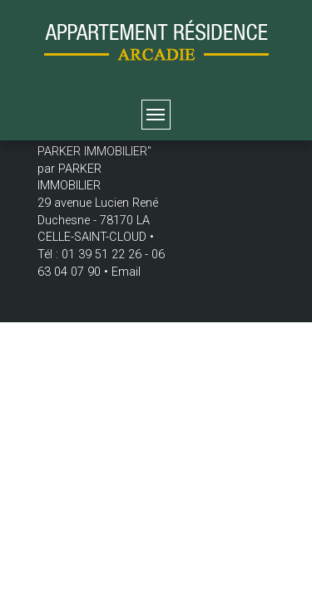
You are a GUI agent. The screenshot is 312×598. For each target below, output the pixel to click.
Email (126, 272)
